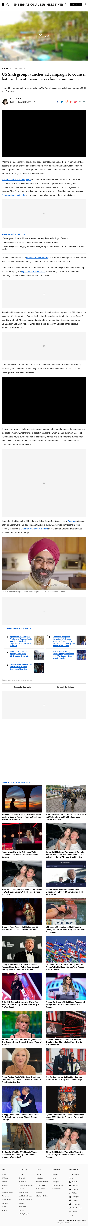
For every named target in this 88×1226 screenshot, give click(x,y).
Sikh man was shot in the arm (34, 529)
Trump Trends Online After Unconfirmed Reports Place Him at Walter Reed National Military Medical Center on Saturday (20, 967)
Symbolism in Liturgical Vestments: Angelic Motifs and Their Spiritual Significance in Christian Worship (21, 641)
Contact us (39, 1178)
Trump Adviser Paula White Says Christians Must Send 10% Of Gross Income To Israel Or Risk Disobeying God (21, 1079)
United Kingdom (57, 1185)
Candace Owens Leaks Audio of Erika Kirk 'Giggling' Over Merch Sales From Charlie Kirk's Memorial (64, 1042)
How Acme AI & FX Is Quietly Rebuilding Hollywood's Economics (19, 653)
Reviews (4, 1210)
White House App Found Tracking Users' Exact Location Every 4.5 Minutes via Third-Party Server (65, 891)
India (54, 1178)
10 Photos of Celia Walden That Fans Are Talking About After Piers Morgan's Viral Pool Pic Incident (65, 929)
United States (56, 1189)
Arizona (71, 521)
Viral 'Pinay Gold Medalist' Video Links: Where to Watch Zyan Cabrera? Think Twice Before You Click (22, 891)
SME (3, 1189)
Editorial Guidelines (65, 687)
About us (38, 1174)
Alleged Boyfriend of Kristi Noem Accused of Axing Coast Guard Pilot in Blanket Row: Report (65, 1004)
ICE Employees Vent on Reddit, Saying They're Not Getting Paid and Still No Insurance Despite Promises (66, 817)
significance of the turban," (33, 271)
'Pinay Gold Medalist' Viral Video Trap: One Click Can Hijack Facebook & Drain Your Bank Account (66, 1154)
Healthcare (22, 1182)
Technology (5, 1196)
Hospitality (22, 1178)
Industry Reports (24, 1214)
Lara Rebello (17, 99)
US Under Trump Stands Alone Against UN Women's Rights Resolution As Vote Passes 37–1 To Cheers (65, 967)
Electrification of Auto (26, 1185)
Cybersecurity (23, 1192)
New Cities (22, 1207)
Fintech (21, 1210)
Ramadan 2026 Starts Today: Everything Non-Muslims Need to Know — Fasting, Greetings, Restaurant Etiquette (21, 817)
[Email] (80, 102)
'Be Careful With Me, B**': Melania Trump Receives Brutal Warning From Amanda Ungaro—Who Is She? (19, 1154)
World (4, 1174)
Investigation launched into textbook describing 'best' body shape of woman (36, 238)
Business (5, 1185)
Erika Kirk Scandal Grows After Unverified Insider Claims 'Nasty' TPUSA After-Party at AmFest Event (20, 1004)
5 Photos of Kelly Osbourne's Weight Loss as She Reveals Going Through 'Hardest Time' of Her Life (21, 1042)
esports (21, 1203)
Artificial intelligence (25, 1196)
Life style (5, 1203)
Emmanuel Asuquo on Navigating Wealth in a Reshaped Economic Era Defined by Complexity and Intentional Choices (64, 641)
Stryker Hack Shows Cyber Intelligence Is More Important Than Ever (21, 666)
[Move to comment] (84, 102)
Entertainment (6, 1199)
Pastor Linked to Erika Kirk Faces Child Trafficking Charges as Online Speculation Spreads (20, 854)
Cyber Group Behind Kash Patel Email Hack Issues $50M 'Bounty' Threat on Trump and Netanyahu (65, 1117)
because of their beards (37, 258)
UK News (5, 1178)
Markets (4, 1182)
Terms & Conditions (42, 1182)
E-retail (21, 1174)
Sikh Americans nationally (13, 195)
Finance (21, 1189)
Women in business (25, 1199)
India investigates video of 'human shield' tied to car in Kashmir (30, 243)
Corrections (39, 1192)
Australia (55, 1174)
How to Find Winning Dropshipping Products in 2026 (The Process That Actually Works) (63, 654)
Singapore (55, 1182)
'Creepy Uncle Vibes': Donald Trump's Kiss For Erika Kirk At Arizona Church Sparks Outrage (20, 1117)
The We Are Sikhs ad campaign (16, 180)
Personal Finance (7, 1192)
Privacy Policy (40, 1185)
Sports (4, 1207)
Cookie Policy (40, 1189)
